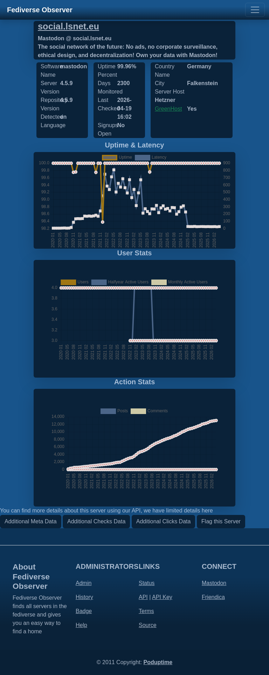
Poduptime (157, 662)
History (84, 597)
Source (148, 625)
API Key (162, 597)
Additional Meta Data (31, 521)
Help (81, 625)
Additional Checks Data (96, 521)
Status (146, 583)
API (143, 597)
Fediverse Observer (40, 10)
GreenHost (168, 109)
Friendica (213, 597)
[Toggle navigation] (255, 10)
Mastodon (214, 583)
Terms (146, 611)
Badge (84, 611)
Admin (83, 583)
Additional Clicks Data (163, 521)
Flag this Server (221, 521)
